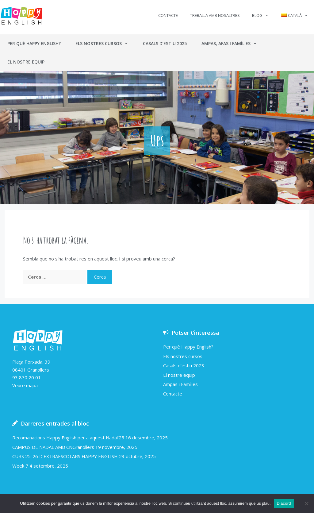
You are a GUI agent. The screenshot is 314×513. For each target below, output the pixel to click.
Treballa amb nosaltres (215, 15)
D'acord (284, 503)
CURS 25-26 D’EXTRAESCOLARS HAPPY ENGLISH (65, 456)
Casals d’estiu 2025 (165, 43)
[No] (306, 503)
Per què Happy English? (34, 43)
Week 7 (20, 466)
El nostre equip (25, 62)
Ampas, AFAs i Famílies (232, 43)
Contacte (168, 15)
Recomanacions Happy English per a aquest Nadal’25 (68, 437)
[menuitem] (294, 15)
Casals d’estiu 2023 (183, 365)
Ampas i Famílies (180, 384)
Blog (263, 15)
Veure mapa (25, 385)
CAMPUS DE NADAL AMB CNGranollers (53, 447)
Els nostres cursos (105, 43)
